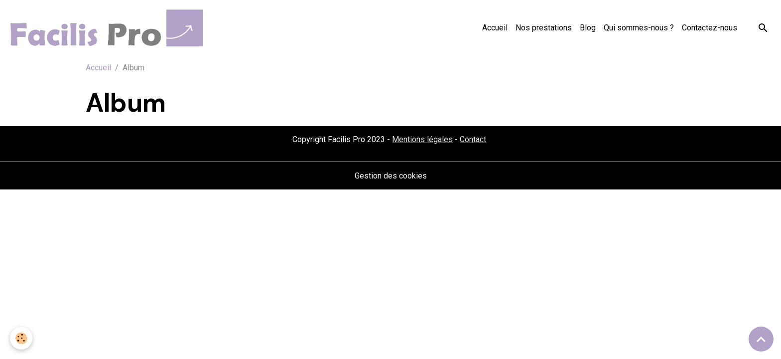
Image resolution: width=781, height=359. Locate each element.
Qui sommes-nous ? (639, 27)
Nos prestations (544, 27)
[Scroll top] (761, 339)
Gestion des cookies (391, 175)
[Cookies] (21, 338)
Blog (588, 27)
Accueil (495, 27)
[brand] (107, 28)
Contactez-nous (709, 27)
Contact (473, 139)
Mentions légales (422, 139)
